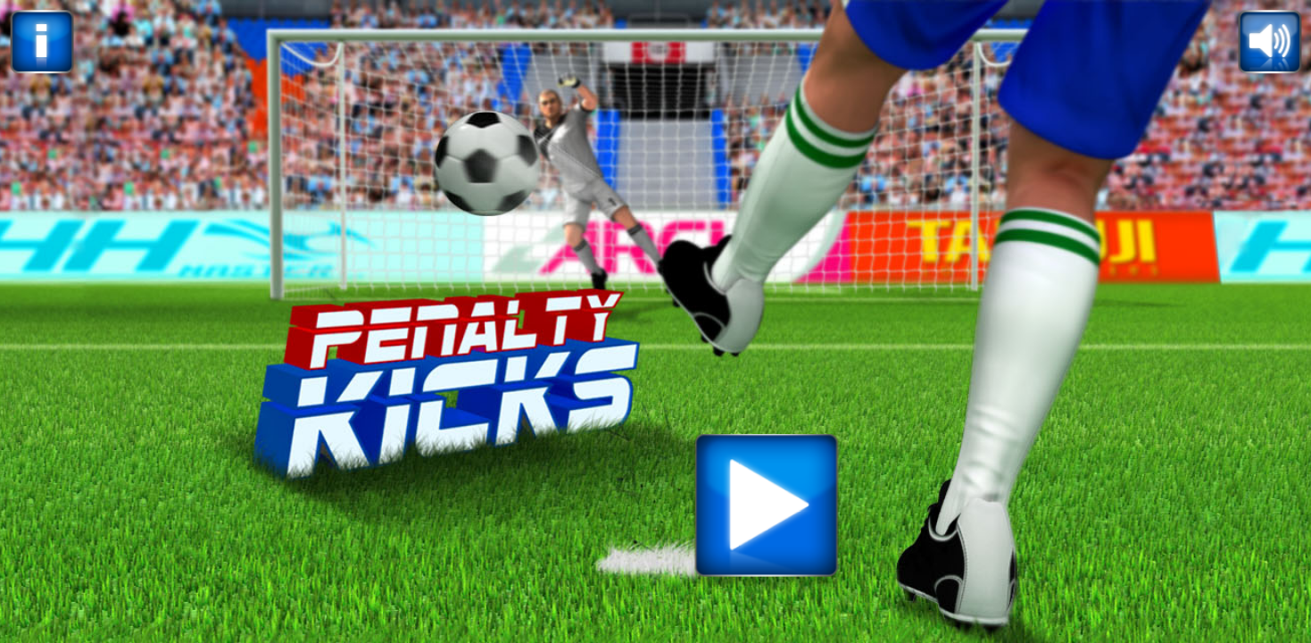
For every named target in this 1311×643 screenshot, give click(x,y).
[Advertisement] (655, 434)
